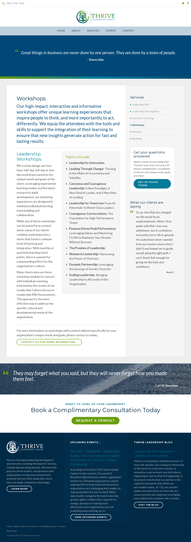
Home (61, 30)
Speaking (137, 138)
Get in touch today (148, 184)
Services (93, 30)
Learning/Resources (48, 526)
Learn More (19, 489)
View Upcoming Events (91, 517)
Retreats (137, 131)
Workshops (138, 124)
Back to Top (12, 531)
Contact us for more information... (49, 342)
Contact (128, 30)
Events (111, 30)
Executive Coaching (143, 118)
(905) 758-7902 (13, 3)
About (76, 30)
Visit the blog (148, 505)
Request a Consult (95, 420)
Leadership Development (145, 111)
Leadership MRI (140, 104)
